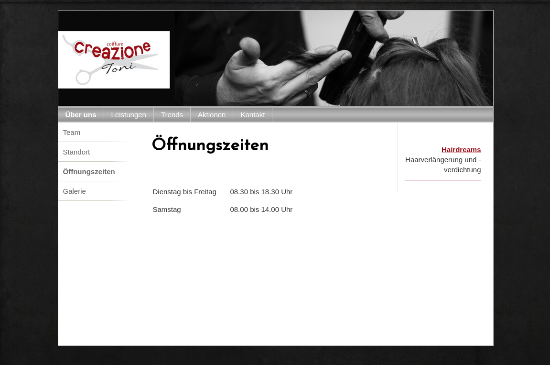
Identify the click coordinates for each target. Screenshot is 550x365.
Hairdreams (461, 149)
